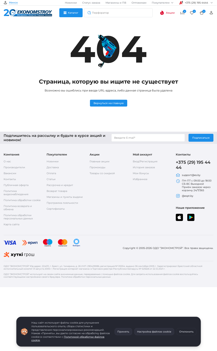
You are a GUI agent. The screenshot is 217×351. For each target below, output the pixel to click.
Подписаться (201, 137)
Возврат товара (57, 191)
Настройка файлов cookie (154, 331)
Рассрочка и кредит (60, 185)
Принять (123, 331)
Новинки (71, 2)
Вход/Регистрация (145, 161)
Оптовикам (139, 2)
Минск (13, 2)
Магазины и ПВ (116, 2)
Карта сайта (11, 224)
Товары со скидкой (102, 173)
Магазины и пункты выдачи (65, 197)
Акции (167, 13)
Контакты (10, 179)
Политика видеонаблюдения (16, 192)
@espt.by (184, 196)
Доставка (53, 167)
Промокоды (97, 167)
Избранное (140, 179)
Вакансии (10, 173)
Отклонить (186, 331)
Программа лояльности (62, 202)
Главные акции (99, 161)
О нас (7, 161)
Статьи (51, 179)
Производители (14, 167)
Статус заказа (91, 2)
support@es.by (188, 175)
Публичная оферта (16, 185)
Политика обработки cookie (22, 200)
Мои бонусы (141, 173)
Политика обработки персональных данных (18, 217)
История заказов (144, 167)
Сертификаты (56, 208)
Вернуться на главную (109, 103)
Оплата (51, 173)
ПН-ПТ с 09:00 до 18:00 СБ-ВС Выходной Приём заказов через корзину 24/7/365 (193, 185)
